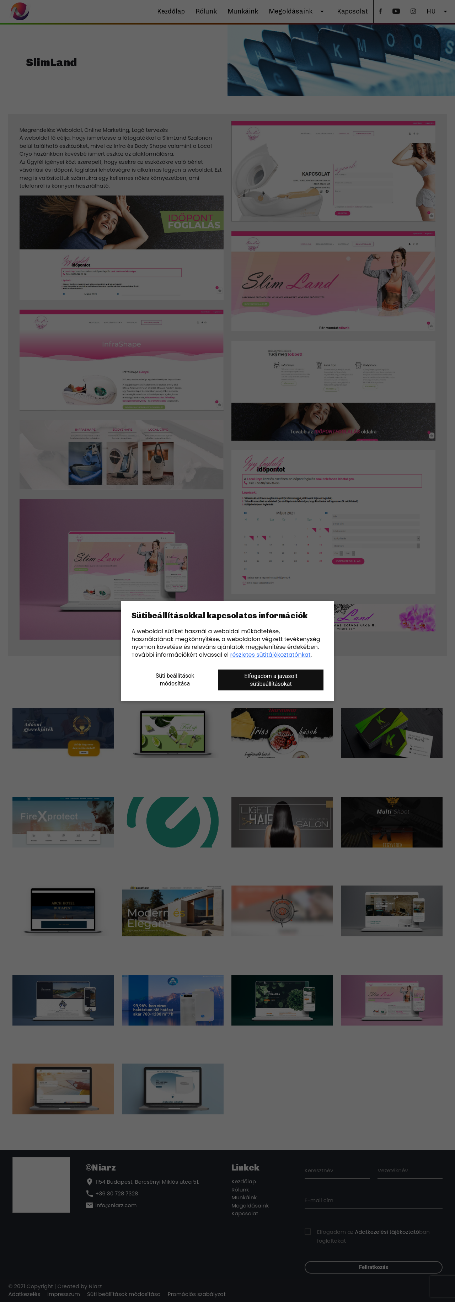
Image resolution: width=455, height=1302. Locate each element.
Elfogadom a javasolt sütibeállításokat (270, 680)
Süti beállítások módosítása (175, 679)
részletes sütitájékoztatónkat (270, 655)
